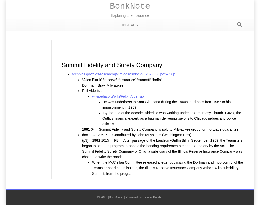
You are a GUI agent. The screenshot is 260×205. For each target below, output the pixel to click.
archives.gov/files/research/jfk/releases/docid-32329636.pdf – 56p (123, 74)
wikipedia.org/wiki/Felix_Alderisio (118, 96)
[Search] (239, 24)
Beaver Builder (153, 197)
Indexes (130, 25)
